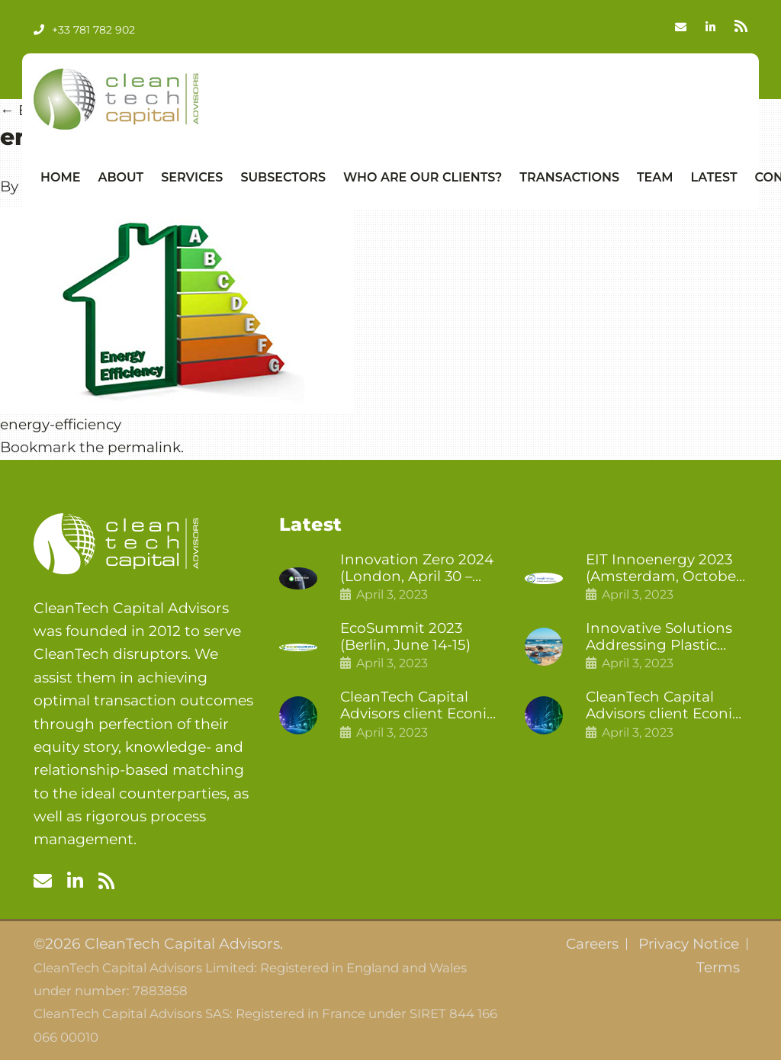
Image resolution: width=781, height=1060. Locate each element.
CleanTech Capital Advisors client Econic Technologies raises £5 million (666, 707)
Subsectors (283, 177)
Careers (588, 944)
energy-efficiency (62, 424)
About (120, 177)
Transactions (569, 177)
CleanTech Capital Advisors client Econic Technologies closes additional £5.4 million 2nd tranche (420, 707)
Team (655, 177)
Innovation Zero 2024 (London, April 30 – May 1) (418, 568)
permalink (145, 447)
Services (192, 177)
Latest (714, 177)
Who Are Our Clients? (422, 177)
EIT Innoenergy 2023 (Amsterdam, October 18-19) (665, 568)
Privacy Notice (687, 944)
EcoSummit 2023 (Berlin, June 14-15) (406, 638)
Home (60, 177)
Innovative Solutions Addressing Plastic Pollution (659, 638)
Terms (718, 968)
